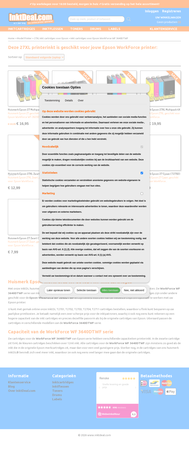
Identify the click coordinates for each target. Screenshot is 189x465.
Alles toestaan (110, 310)
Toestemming (52, 120)
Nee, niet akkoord (134, 310)
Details (69, 120)
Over (80, 120)
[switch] (142, 167)
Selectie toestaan (86, 310)
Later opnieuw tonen (58, 310)
